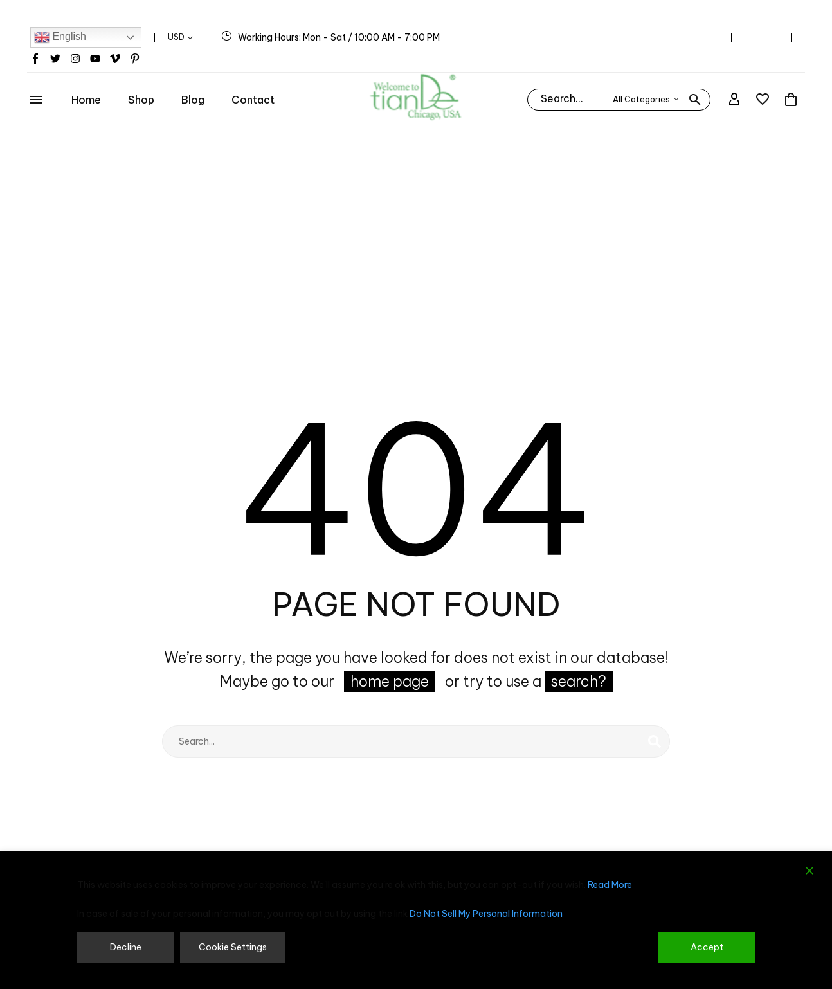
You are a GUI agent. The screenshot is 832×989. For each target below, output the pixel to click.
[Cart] (791, 99)
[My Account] (734, 99)
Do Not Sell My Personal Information (486, 914)
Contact (253, 99)
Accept (707, 947)
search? (578, 681)
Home (86, 99)
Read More (610, 885)
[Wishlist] (762, 99)
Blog (192, 99)
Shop (141, 99)
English (60, 37)
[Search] (416, 741)
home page (389, 681)
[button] (695, 100)
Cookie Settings (233, 947)
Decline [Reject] (125, 947)
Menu (36, 100)
